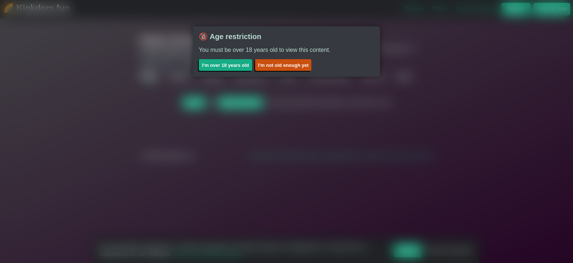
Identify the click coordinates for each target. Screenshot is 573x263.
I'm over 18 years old (225, 65)
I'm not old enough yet (283, 65)
